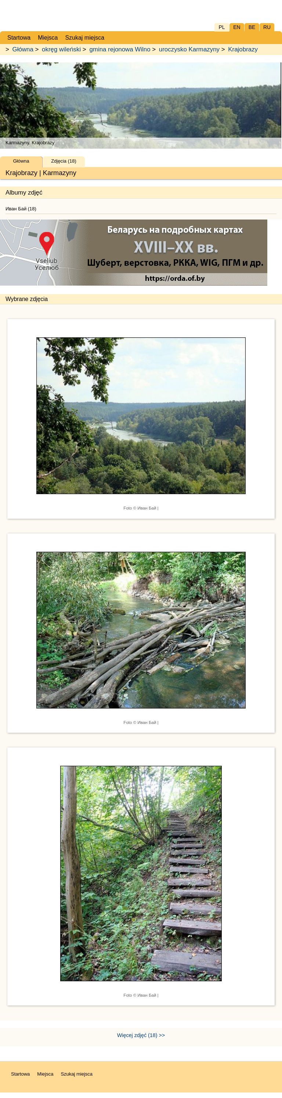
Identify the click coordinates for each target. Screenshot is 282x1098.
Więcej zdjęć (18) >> (141, 1035)
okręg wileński (61, 49)
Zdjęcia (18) (63, 161)
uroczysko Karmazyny (189, 49)
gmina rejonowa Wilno (119, 49)
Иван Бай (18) (21, 208)
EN (236, 27)
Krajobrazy (243, 49)
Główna (22, 49)
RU (267, 27)
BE (252, 27)
